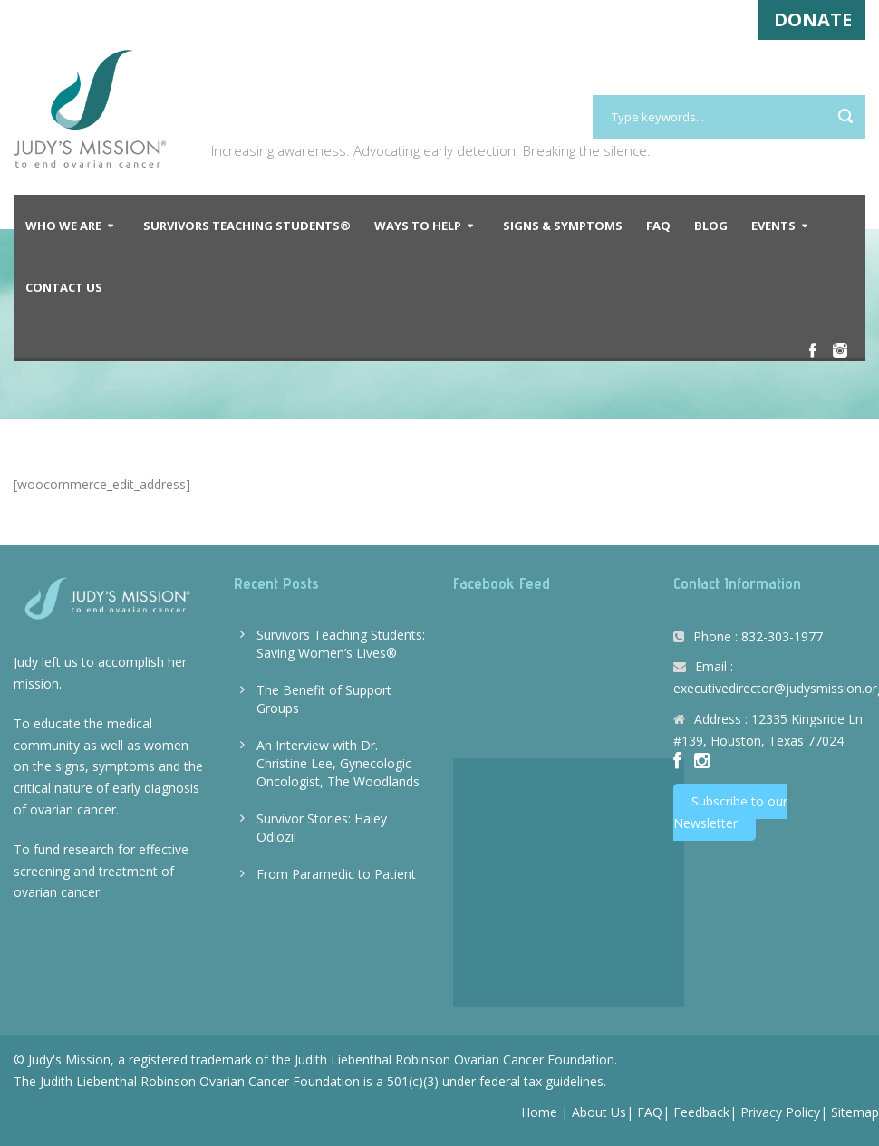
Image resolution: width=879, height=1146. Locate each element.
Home (539, 1112)
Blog (711, 225)
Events (773, 225)
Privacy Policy (780, 1112)
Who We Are (63, 225)
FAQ (658, 225)
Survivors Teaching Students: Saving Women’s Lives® (340, 643)
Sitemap (855, 1112)
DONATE (813, 19)
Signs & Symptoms (563, 225)
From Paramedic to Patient (336, 873)
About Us (599, 1112)
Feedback (701, 1112)
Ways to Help (417, 225)
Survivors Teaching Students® (247, 225)
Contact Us (63, 287)
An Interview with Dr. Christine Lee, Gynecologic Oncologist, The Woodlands (338, 763)
